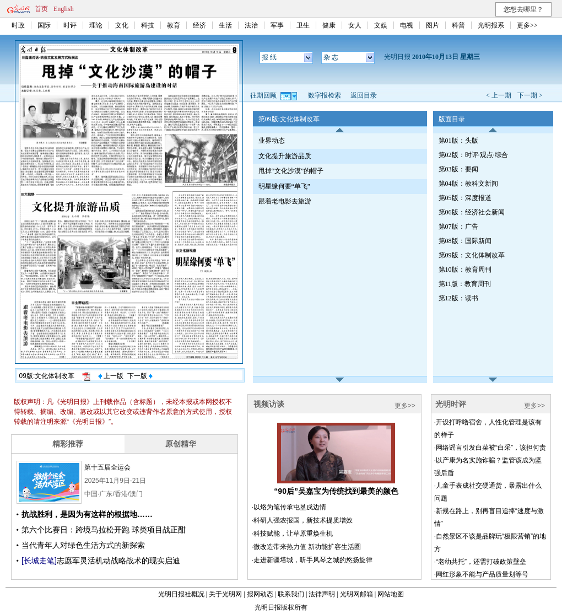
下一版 (140, 376)
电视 (406, 25)
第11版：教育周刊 (465, 284)
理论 (95, 25)
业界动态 (271, 140)
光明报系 (491, 25)
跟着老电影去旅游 (284, 201)
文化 (121, 25)
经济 (199, 25)
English (63, 9)
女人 (354, 25)
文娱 (380, 25)
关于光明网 (225, 594)
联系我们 (291, 594)
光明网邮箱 (356, 594)
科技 (147, 25)
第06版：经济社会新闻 (472, 212)
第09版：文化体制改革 (472, 255)
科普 (458, 25)
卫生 (303, 25)
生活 (225, 25)
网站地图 (390, 594)
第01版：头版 (458, 140)
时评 (70, 25)
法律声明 (322, 594)
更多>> (527, 25)
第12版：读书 (458, 298)
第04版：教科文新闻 (468, 183)
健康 (329, 25)
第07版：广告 (458, 226)
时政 (18, 25)
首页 (41, 9)
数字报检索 (324, 95)
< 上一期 (498, 95)
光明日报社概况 (181, 594)
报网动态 (260, 594)
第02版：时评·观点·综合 (473, 155)
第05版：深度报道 (465, 198)
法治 (251, 25)
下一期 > (530, 95)
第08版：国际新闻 (465, 241)
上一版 (110, 376)
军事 (277, 25)
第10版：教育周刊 (465, 269)
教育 (173, 25)
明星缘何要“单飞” (284, 186)
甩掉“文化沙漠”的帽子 (291, 171)
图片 (432, 25)
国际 (44, 25)
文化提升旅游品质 (284, 156)
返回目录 (363, 95)
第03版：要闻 (458, 169)
